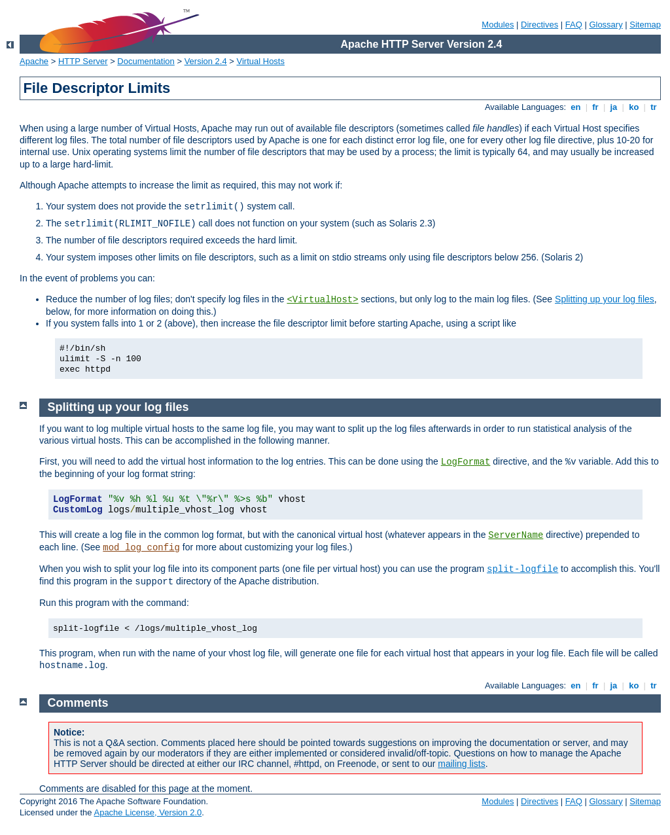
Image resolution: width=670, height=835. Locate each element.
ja (614, 107)
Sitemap (645, 24)
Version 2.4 (206, 61)
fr (595, 107)
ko (634, 107)
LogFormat (466, 462)
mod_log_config (141, 547)
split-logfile (522, 569)
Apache (34, 61)
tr (654, 107)
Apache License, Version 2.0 (148, 812)
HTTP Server (83, 61)
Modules (498, 24)
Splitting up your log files (604, 299)
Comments (78, 702)
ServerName (515, 535)
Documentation (145, 61)
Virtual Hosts (261, 61)
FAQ (573, 24)
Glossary (605, 24)
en (576, 107)
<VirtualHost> (322, 299)
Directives (539, 24)
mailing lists (461, 763)
